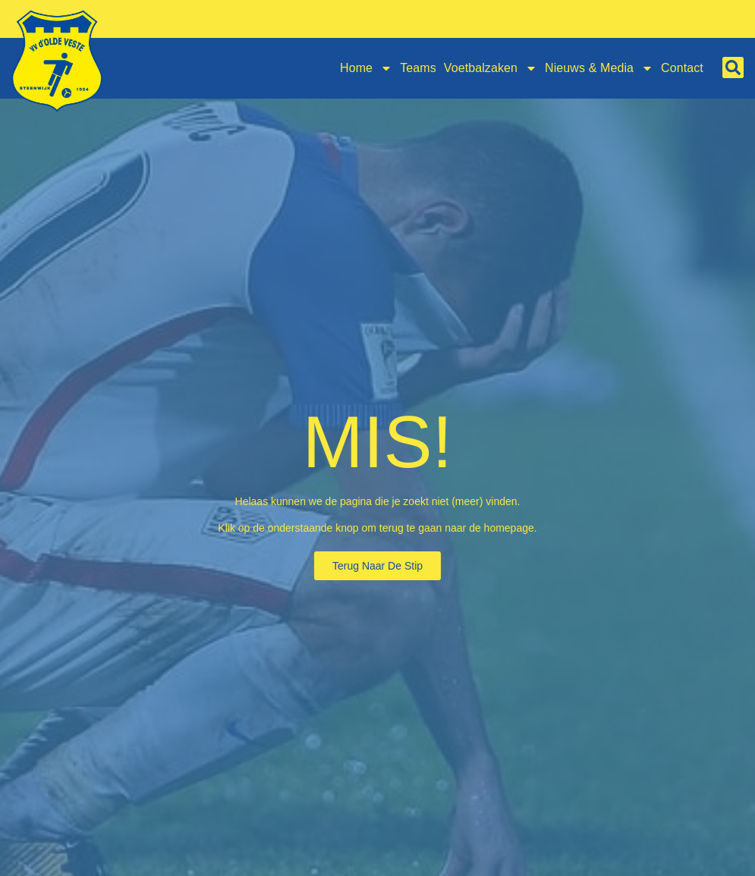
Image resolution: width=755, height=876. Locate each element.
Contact (682, 67)
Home (366, 68)
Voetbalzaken (490, 68)
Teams (418, 67)
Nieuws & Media (599, 68)
